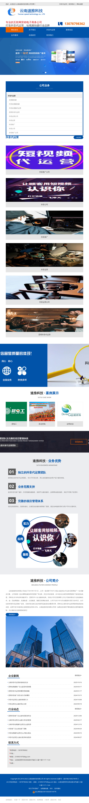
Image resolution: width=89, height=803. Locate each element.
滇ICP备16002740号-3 (71, 779)
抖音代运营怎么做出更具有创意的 (19, 737)
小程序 (46, 800)
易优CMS (53, 800)
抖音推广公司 (13, 133)
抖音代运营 (63, 4)
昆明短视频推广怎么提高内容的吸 (19, 687)
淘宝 (59, 800)
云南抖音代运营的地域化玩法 (18, 682)
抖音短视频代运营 (15, 108)
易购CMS (32, 800)
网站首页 (14, 30)
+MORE (78, 137)
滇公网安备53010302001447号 (45, 792)
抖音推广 (12, 124)
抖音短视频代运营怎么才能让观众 (19, 733)
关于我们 (32, 30)
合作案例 (14, 35)
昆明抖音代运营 (14, 112)
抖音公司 (12, 128)
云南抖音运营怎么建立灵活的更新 (19, 720)
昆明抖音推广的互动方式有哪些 (19, 695)
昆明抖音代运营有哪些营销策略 (19, 691)
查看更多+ (12, 615)
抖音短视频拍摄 (14, 104)
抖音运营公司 (13, 116)
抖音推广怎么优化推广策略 (17, 729)
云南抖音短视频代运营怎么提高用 (19, 724)
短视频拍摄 (13, 100)
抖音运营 (12, 120)
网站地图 (80, 4)
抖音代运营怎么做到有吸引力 (18, 700)
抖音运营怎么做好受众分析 (17, 704)
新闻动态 (69, 30)
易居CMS (25, 800)
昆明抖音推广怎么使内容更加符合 (19, 716)
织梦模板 (40, 800)
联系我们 (72, 4)
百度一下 (17, 800)
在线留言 (32, 35)
